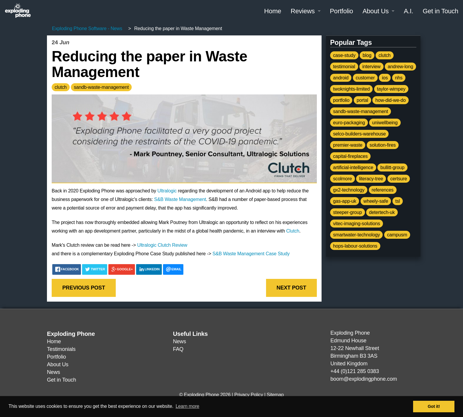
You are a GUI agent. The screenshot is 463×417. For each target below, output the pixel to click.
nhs (398, 77)
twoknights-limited (351, 88)
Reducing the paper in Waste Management (153, 64)
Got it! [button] (434, 406)
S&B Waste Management (180, 199)
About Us (376, 11)
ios (385, 77)
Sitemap (275, 394)
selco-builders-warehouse (359, 133)
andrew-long (400, 66)
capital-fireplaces (350, 156)
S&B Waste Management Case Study (251, 253)
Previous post (83, 288)
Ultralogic (167, 190)
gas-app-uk (344, 201)
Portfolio (341, 11)
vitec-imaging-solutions (356, 223)
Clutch (292, 230)
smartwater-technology (356, 234)
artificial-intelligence (353, 167)
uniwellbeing (384, 122)
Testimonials (61, 349)
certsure (398, 178)
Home (272, 11)
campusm (397, 234)
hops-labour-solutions (355, 245)
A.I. (408, 11)
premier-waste (347, 145)
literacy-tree (371, 178)
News (53, 372)
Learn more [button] (187, 406)
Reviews (303, 11)
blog (367, 55)
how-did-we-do (390, 100)
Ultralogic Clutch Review (162, 245)
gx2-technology (348, 189)
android (340, 77)
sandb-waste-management (101, 87)
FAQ (178, 349)
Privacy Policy (248, 394)
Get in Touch (440, 11)
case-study (344, 55)
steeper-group (347, 212)
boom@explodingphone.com (363, 379)
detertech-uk (382, 212)
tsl (397, 201)
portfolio (341, 100)
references (383, 189)
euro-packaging (349, 122)
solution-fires (383, 145)
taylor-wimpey (391, 88)
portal (362, 100)
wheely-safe (375, 201)
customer (365, 77)
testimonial (344, 66)
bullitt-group (392, 167)
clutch (61, 87)
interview (371, 66)
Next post (291, 288)
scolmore (342, 178)
